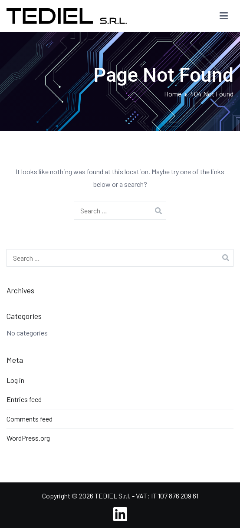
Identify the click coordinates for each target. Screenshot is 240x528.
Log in (15, 380)
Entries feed (24, 399)
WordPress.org (28, 438)
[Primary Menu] (224, 16)
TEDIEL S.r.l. (113, 495)
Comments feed (30, 419)
